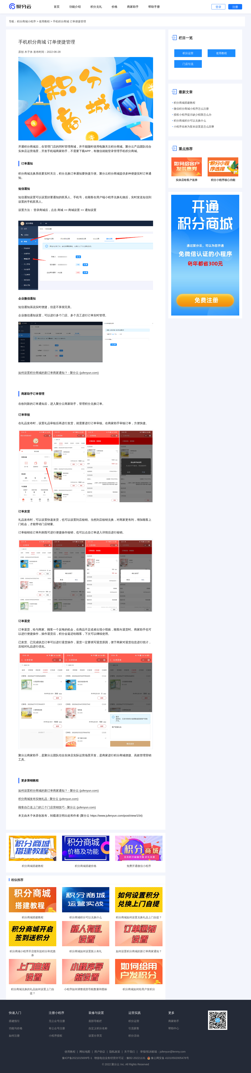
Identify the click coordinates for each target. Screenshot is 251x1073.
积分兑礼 (96, 6)
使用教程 (44, 21)
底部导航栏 (95, 1021)
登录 (218, 6)
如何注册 (14, 1035)
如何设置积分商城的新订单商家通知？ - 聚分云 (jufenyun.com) (58, 372)
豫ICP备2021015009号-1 (77, 1058)
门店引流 (188, 63)
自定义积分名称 (97, 1028)
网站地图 (84, 1051)
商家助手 (133, 6)
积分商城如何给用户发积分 (139, 989)
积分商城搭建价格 (85, 865)
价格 (114, 6)
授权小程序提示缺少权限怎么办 (192, 114)
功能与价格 (15, 1028)
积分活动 (133, 1035)
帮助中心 (173, 1028)
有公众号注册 (57, 1028)
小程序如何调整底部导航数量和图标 (85, 989)
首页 (57, 6)
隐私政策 (114, 1051)
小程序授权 (55, 1035)
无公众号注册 (57, 1021)
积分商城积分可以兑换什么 (85, 917)
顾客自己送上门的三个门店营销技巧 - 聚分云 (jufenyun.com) (57, 807)
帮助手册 (154, 6)
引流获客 (133, 1028)
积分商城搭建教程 (32, 865)
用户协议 (99, 1051)
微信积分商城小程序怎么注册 (191, 108)
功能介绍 (75, 6)
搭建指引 (14, 1021)
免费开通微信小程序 (139, 865)
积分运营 (188, 53)
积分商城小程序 (26, 21)
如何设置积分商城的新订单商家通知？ (139, 951)
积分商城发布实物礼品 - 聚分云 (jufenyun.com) (48, 798)
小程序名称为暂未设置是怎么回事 (194, 126)
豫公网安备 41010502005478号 (168, 1058)
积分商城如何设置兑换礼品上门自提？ (139, 917)
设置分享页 (95, 1035)
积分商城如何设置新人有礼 (85, 951)
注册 (235, 6)
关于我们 (129, 1051)
